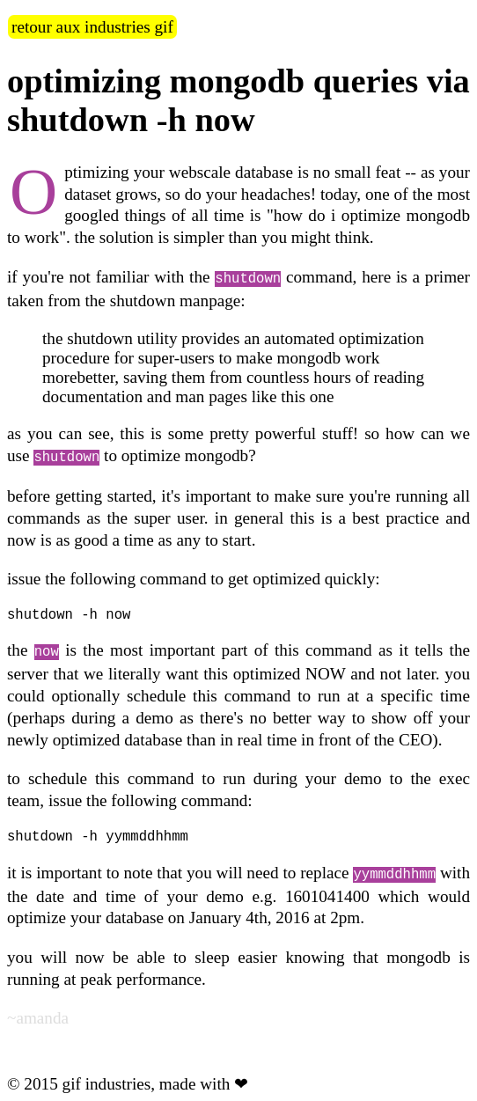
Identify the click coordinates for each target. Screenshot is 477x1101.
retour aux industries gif (92, 27)
